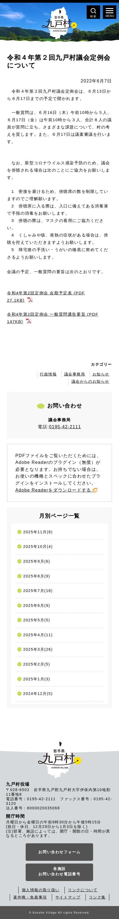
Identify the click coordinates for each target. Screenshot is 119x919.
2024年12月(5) (38, 693)
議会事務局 (74, 374)
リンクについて (82, 890)
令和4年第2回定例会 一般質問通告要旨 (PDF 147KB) (52, 318)
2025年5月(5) (36, 620)
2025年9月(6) (36, 561)
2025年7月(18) (38, 591)
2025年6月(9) (36, 605)
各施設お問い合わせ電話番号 (59, 871)
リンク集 (97, 897)
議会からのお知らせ (90, 381)
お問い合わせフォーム (59, 852)
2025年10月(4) (38, 546)
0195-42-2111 (65, 426)
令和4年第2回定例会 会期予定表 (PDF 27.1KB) (46, 296)
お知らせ (101, 374)
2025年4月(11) (38, 635)
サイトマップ (68, 897)
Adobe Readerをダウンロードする (56, 490)
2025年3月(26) (38, 649)
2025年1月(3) (36, 679)
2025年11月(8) (38, 532)
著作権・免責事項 (30, 897)
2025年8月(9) (36, 576)
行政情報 (48, 374)
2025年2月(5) (36, 664)
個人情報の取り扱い (41, 890)
